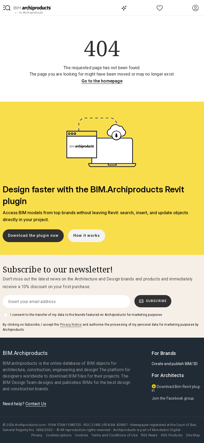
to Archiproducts (29, 12)
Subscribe (153, 301)
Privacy (36, 435)
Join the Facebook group (173, 398)
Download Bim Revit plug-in (176, 388)
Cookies (81, 435)
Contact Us (36, 403)
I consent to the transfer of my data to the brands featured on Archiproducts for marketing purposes (86, 315)
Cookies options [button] (58, 435)
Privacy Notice (71, 324)
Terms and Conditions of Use (114, 435)
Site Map (193, 435)
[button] (7, 8)
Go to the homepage (102, 81)
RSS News (149, 435)
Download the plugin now (33, 235)
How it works (86, 235)
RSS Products (171, 435)
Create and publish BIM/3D (175, 364)
